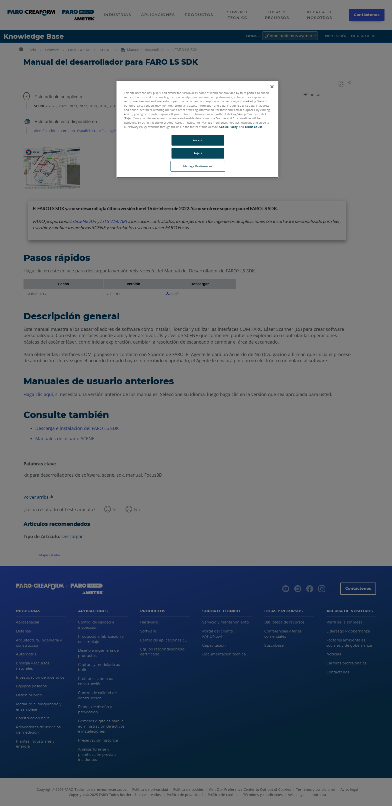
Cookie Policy (228, 127)
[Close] (272, 86)
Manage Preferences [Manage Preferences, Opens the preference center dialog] (197, 166)
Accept (197, 140)
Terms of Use (253, 127)
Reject (198, 153)
